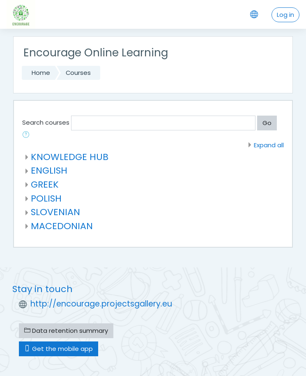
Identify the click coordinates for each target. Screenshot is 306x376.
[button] (27, 135)
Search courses (45, 122)
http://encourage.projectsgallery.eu (101, 303)
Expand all (269, 145)
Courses (78, 72)
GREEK (45, 184)
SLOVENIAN (55, 212)
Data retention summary (66, 330)
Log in (285, 14)
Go (266, 122)
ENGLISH (49, 170)
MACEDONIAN (62, 226)
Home (41, 72)
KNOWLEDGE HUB (69, 157)
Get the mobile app (58, 348)
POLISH (46, 198)
